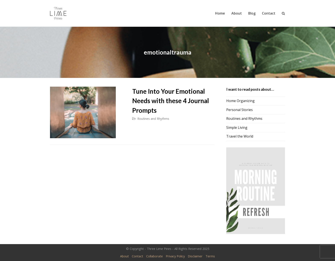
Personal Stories (239, 109)
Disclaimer (195, 256)
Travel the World (239, 136)
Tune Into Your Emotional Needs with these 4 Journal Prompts (170, 100)
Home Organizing (240, 100)
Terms (210, 256)
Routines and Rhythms (153, 118)
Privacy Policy (175, 256)
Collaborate (154, 256)
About (124, 256)
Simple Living (236, 127)
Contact (137, 256)
